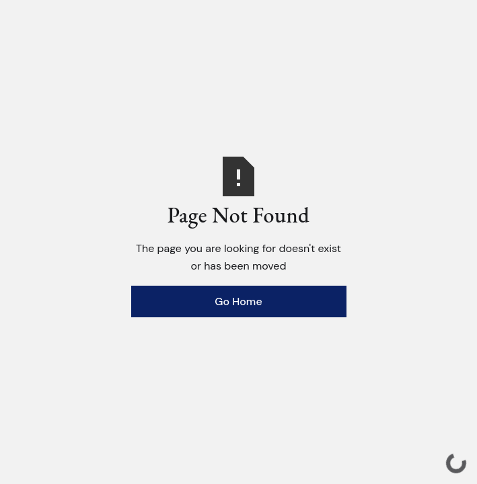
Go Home (238, 301)
